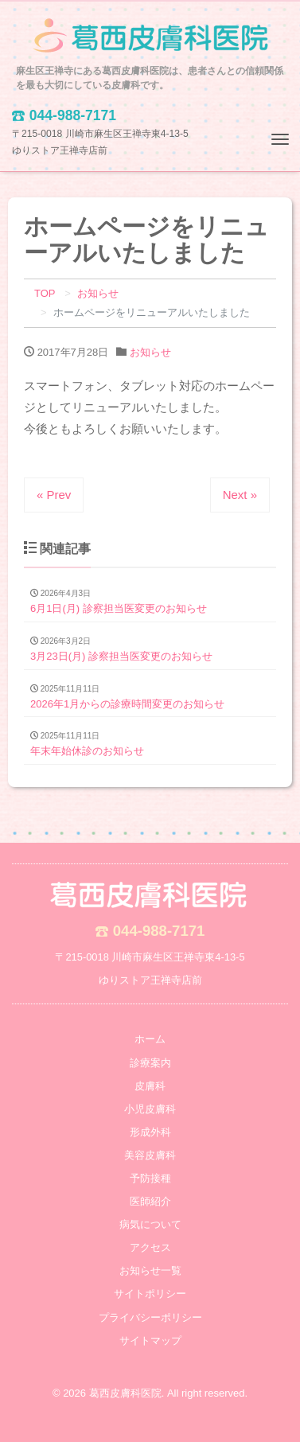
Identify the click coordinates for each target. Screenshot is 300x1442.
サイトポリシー (150, 1294)
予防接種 (150, 1178)
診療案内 (150, 1063)
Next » (240, 494)
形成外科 (150, 1132)
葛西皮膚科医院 (125, 1393)
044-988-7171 (159, 930)
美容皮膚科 (150, 1155)
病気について (150, 1224)
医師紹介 (150, 1201)
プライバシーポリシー (150, 1317)
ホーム (150, 1039)
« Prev (54, 494)
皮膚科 (150, 1086)
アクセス (150, 1247)
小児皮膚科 (150, 1109)
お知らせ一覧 (150, 1270)
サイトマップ (150, 1341)
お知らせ (150, 352)
